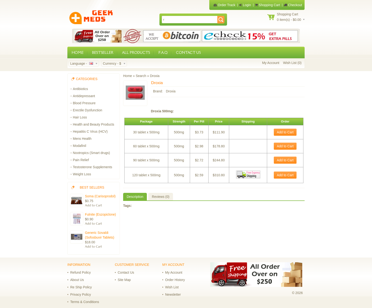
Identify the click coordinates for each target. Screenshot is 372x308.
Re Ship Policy (81, 287)
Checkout (293, 5)
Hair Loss (80, 117)
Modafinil (79, 146)
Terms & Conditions (84, 302)
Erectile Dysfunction (87, 110)
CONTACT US (188, 52)
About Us (77, 280)
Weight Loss (82, 174)
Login (245, 5)
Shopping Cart (267, 5)
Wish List (172, 287)
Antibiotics (80, 89)
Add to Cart (285, 132)
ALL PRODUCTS (136, 52)
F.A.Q (162, 52)
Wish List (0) (292, 63)
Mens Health (82, 138)
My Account (270, 63)
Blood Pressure (84, 103)
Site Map (124, 280)
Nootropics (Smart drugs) (91, 153)
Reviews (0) (160, 197)
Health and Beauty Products (93, 124)
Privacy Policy (80, 294)
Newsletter (173, 294)
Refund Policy (80, 272)
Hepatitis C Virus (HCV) (90, 131)
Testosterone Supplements (92, 167)
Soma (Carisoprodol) (100, 196)
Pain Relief (81, 160)
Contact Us (126, 272)
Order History (175, 280)
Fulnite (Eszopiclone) (100, 214)
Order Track (224, 5)
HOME (78, 52)
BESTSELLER (102, 52)
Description (135, 197)
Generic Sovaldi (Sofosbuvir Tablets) (99, 235)
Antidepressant (84, 96)
